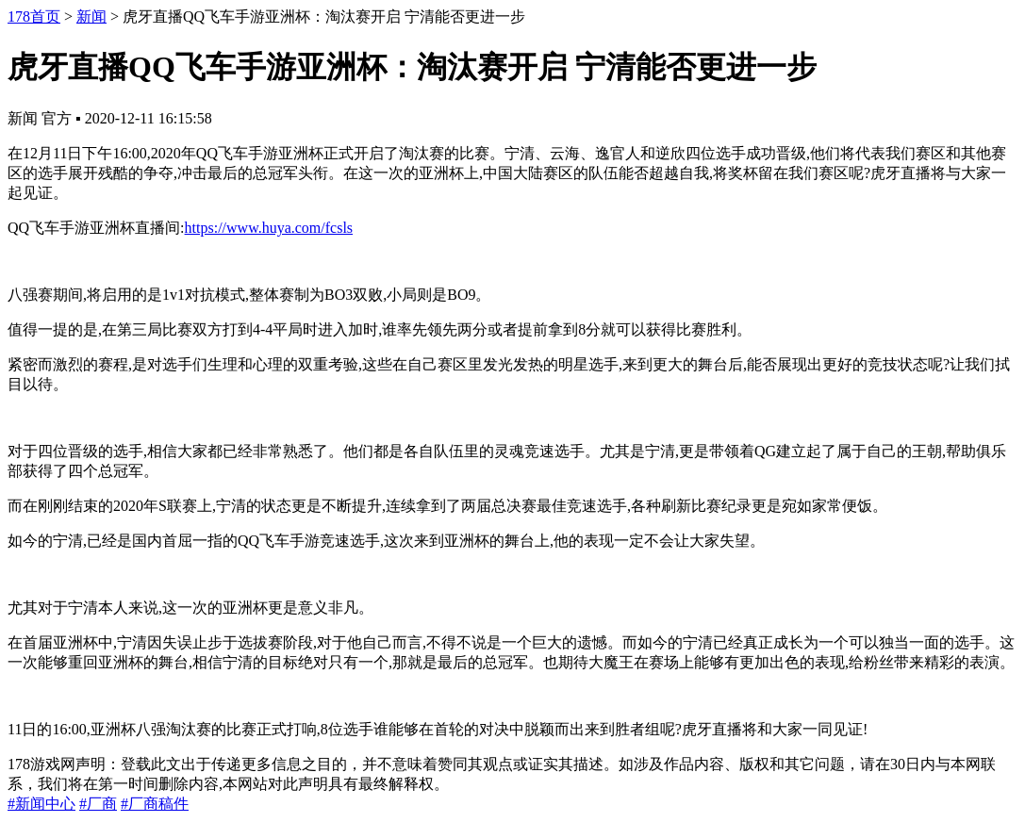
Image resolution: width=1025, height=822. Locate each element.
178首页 (34, 16)
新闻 (91, 16)
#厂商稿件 (155, 804)
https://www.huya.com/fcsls (269, 228)
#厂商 (98, 804)
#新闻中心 (41, 804)
